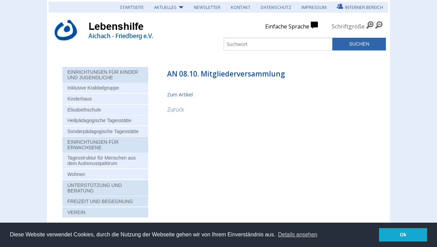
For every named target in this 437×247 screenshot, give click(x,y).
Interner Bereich (360, 6)
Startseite (132, 7)
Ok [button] (403, 234)
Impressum (314, 7)
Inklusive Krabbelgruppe (93, 88)
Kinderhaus (79, 99)
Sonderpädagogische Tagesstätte (103, 131)
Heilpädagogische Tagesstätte (99, 120)
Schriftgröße (348, 26)
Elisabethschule (84, 110)
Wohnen (76, 174)
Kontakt (240, 7)
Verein (76, 212)
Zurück (175, 109)
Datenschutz (276, 7)
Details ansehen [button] (297, 234)
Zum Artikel (180, 94)
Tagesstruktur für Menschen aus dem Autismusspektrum (101, 160)
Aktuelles (165, 7)
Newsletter (207, 7)
